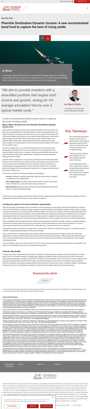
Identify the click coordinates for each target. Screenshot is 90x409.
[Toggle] (87, 8)
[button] (65, 1)
